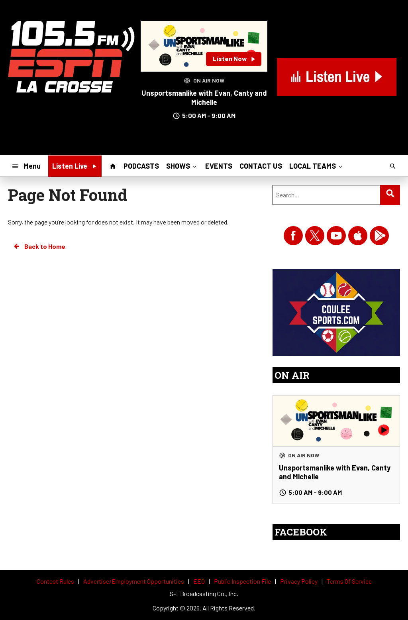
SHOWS (182, 166)
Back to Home (39, 246)
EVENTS (218, 165)
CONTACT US (260, 165)
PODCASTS (141, 165)
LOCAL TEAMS (316, 166)
